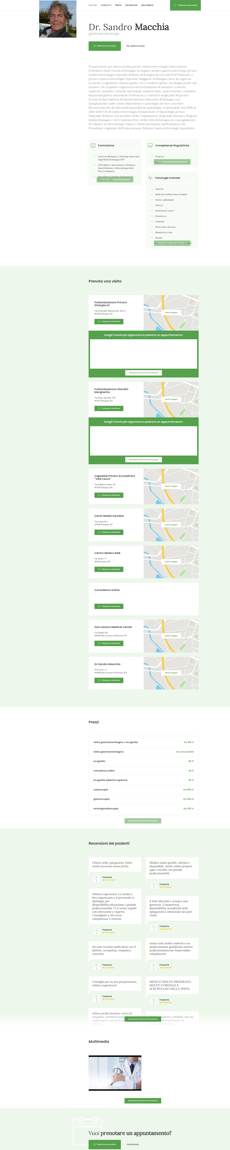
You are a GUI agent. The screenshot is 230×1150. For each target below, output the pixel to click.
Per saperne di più (135, 45)
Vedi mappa (171, 312)
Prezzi (118, 5)
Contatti (106, 5)
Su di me (93, 5)
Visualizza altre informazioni (143, 372)
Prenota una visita (185, 5)
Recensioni (131, 5)
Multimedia (147, 5)
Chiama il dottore (109, 321)
